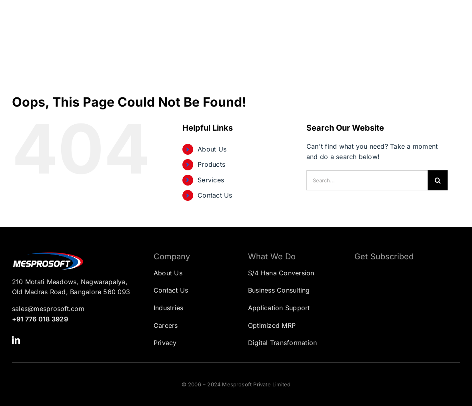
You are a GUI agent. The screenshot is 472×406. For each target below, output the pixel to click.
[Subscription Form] (401, 307)
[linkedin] (16, 340)
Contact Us (215, 195)
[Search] (438, 180)
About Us (212, 149)
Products (211, 164)
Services (211, 180)
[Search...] (367, 180)
